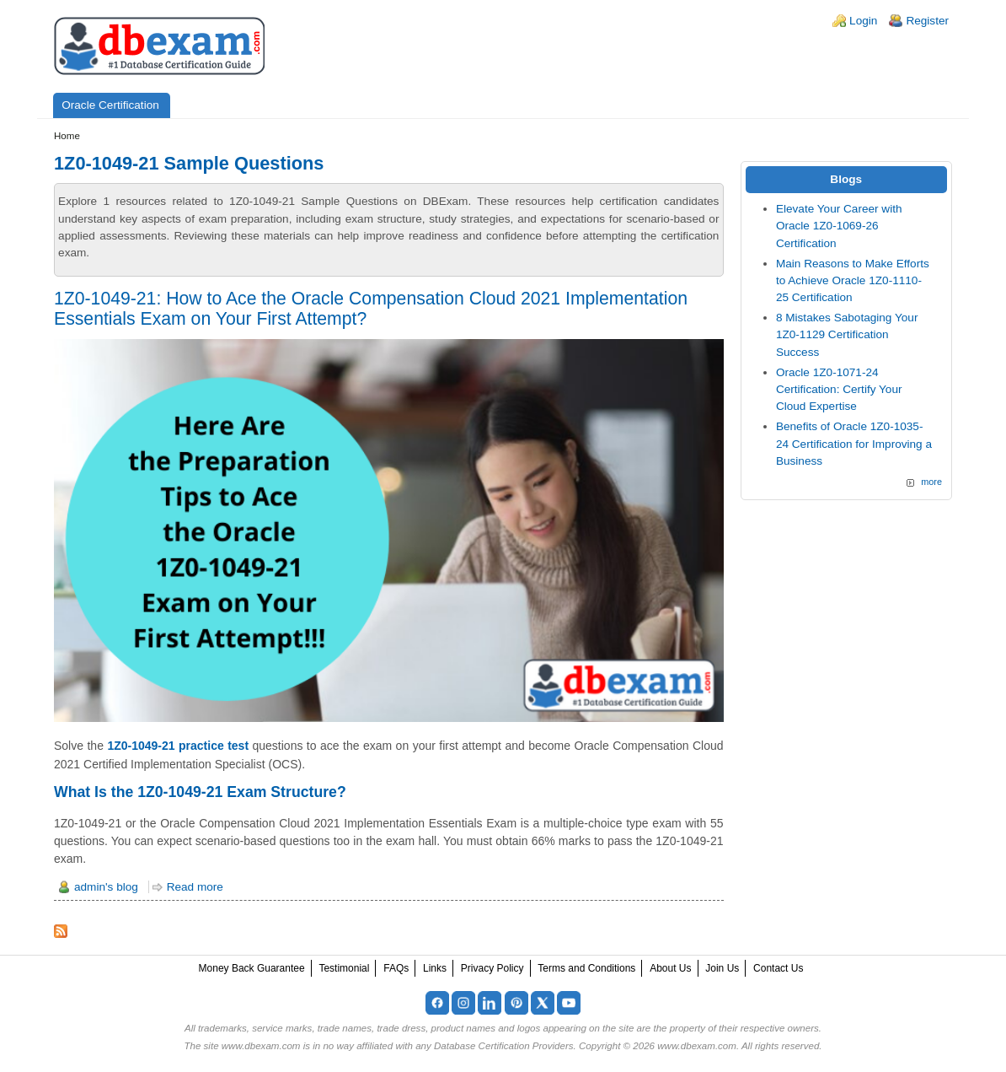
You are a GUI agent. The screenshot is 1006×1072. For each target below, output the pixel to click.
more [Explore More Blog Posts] (931, 482)
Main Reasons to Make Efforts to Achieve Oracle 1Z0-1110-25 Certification (852, 280)
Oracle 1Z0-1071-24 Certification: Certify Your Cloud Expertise (839, 389)
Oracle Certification (110, 105)
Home (67, 136)
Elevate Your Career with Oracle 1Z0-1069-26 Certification (839, 226)
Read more (195, 887)
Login (863, 20)
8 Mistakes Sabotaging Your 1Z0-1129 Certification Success (847, 334)
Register (927, 20)
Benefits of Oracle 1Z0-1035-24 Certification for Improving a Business (854, 443)
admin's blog (106, 887)
